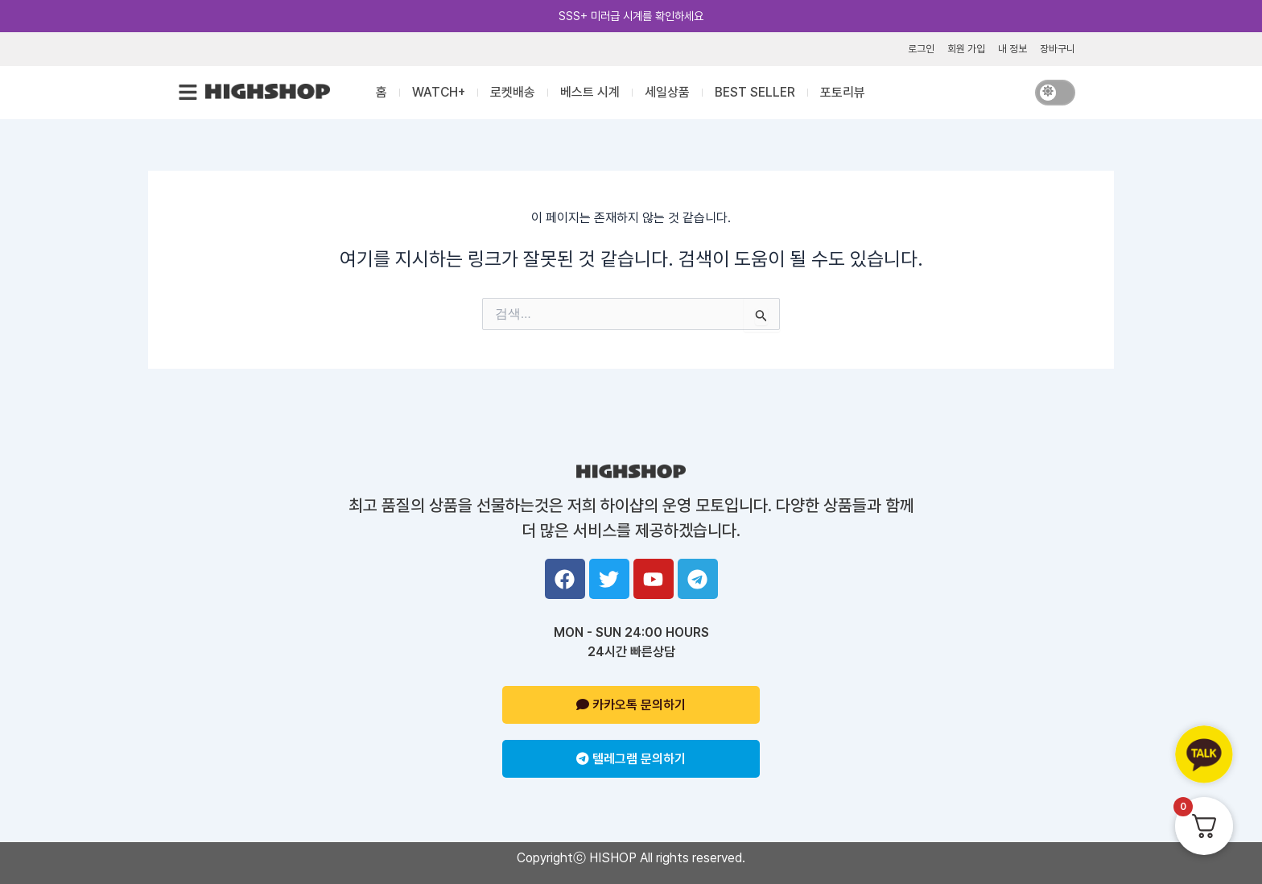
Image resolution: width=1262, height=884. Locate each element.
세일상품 (667, 92)
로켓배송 (512, 92)
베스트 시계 (590, 92)
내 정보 (1012, 49)
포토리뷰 (842, 92)
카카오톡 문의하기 (631, 705)
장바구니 (1057, 49)
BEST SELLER (755, 92)
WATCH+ (438, 92)
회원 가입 (966, 49)
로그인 (921, 49)
